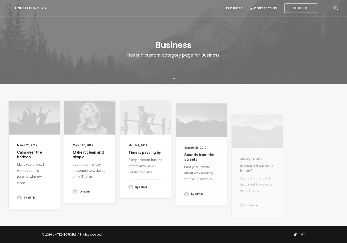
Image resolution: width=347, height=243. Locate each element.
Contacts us (263, 8)
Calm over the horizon (29, 154)
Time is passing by (144, 155)
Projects (234, 8)
